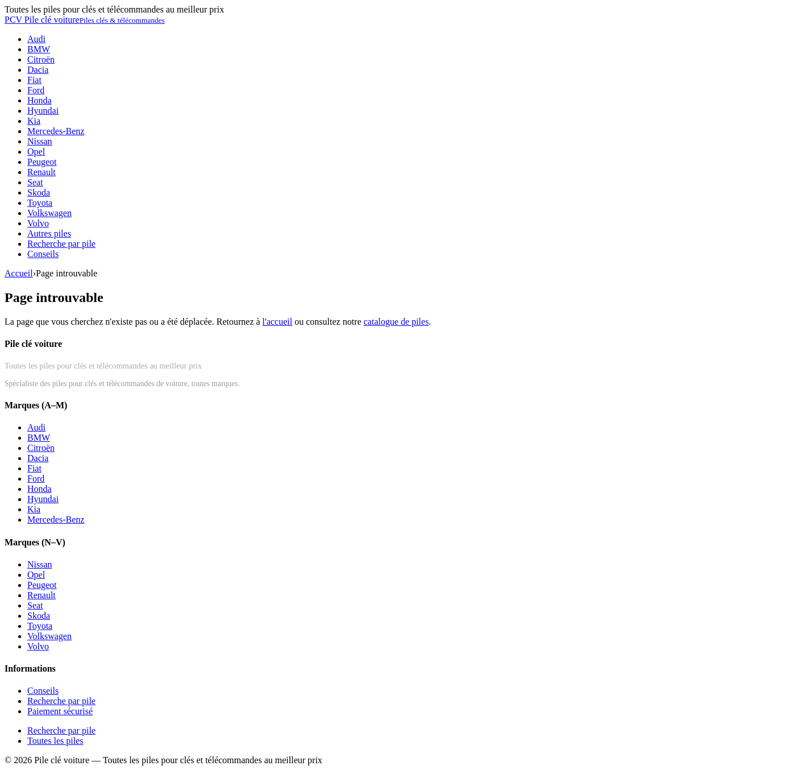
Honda (39, 100)
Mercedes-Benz (55, 131)
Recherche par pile (61, 244)
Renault (41, 172)
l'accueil (277, 321)
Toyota (39, 203)
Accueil (19, 273)
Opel (36, 151)
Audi (36, 39)
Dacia (37, 69)
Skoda (38, 192)
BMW (38, 49)
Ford (35, 90)
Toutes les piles (55, 741)
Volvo (38, 223)
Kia (33, 121)
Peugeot (42, 162)
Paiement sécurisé (60, 711)
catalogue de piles (396, 321)
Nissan (39, 141)
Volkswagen (49, 213)
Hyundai (43, 110)
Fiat (34, 80)
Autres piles (49, 233)
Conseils (43, 254)
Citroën (41, 59)
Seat (35, 182)
